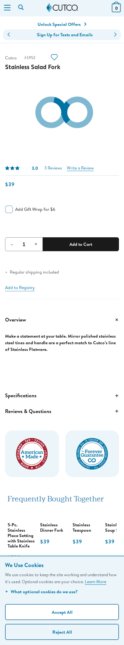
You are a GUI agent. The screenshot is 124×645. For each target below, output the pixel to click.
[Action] (54, 57)
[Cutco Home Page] (62, 8)
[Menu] (7, 8)
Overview (62, 319)
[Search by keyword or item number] (21, 7)
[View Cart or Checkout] (116, 10)
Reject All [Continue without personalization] (62, 632)
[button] (8, 35)
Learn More (95, 581)
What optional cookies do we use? (41, 591)
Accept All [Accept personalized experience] (62, 612)
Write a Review (80, 168)
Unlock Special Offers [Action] (62, 24)
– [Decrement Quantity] (11, 243)
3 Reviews (53, 168)
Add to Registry (20, 287)
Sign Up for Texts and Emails (65, 35)
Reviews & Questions (62, 411)
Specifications (62, 395)
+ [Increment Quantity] (36, 243)
